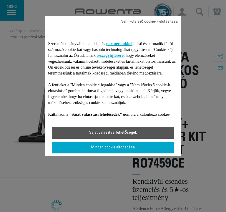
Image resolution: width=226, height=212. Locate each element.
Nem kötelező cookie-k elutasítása (149, 22)
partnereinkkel (119, 44)
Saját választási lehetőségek (113, 133)
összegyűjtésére (110, 55)
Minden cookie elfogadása (113, 147)
